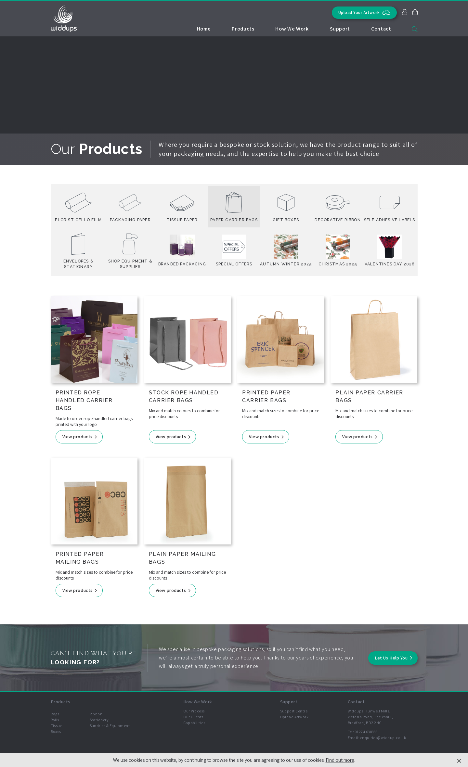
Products (243, 28)
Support (340, 28)
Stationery (99, 719)
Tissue (56, 725)
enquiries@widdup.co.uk (383, 737)
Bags (55, 713)
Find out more (340, 760)
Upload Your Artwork (364, 12)
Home (204, 28)
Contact (381, 28)
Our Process (194, 711)
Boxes (56, 731)
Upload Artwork (294, 716)
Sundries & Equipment (110, 725)
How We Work (291, 28)
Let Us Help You (391, 658)
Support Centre (294, 711)
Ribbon (96, 713)
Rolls (55, 719)
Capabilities (194, 722)
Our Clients (193, 716)
